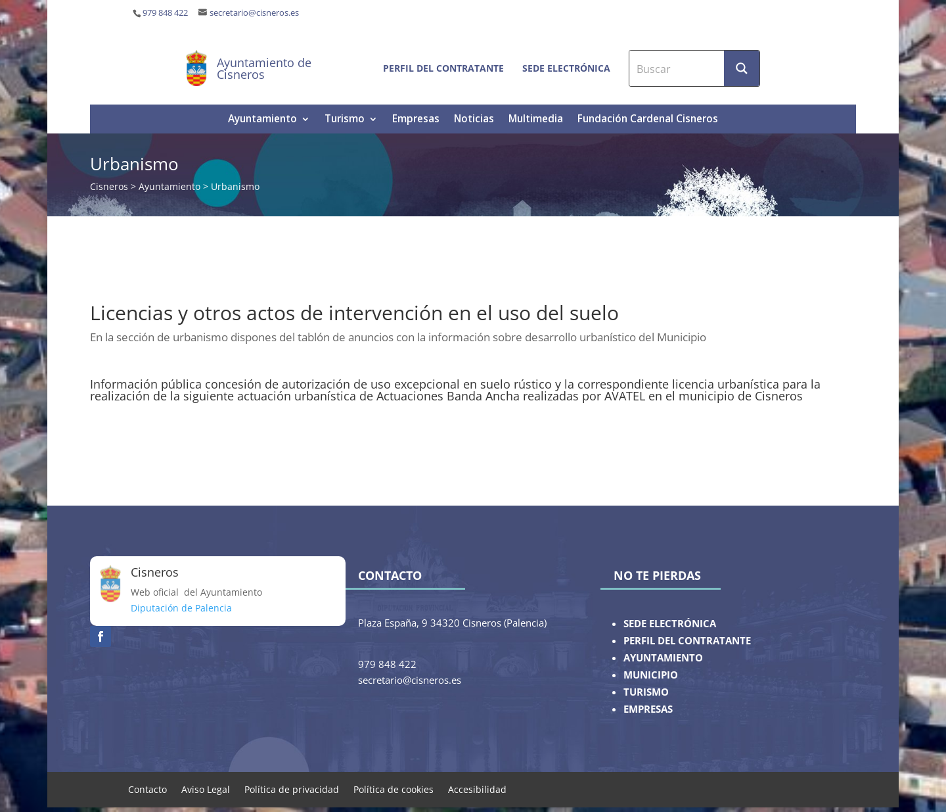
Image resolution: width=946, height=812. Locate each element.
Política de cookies (393, 788)
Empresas (415, 120)
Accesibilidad (477, 788)
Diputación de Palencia (181, 608)
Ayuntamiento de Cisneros (264, 68)
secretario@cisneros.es (254, 12)
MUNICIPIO (650, 675)
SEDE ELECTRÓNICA (669, 624)
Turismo (345, 120)
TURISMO (646, 692)
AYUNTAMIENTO (663, 658)
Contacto (147, 788)
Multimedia (535, 120)
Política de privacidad (291, 788)
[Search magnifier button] (741, 68)
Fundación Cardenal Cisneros (647, 120)
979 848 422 (165, 12)
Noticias (474, 120)
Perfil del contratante (443, 68)
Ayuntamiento (262, 120)
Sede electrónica (566, 68)
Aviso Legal (205, 788)
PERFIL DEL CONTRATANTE (687, 641)
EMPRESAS (648, 709)
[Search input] (677, 68)
